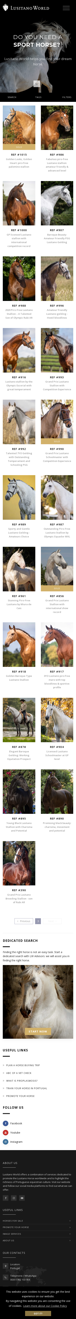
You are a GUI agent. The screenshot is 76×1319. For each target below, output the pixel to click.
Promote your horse (20, 1096)
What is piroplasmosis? (22, 1080)
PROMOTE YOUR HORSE (16, 1227)
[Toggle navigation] (66, 8)
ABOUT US (8, 1240)
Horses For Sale (13, 1221)
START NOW (38, 1031)
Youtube (11, 1132)
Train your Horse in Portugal (26, 1088)
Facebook (12, 1123)
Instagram (12, 1142)
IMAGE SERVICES (12, 1234)
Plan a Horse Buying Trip (23, 1065)
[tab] (37, 97)
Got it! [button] (38, 1313)
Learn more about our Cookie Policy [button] (45, 1306)
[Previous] (23, 921)
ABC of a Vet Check (18, 1073)
